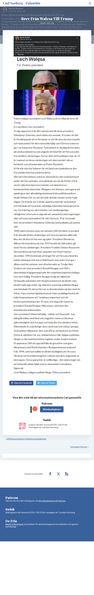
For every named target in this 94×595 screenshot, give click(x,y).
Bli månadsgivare (52, 409)
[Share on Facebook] (21, 383)
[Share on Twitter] (46, 383)
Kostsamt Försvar (78, 446)
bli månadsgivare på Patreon (52, 500)
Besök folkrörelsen (14, 524)
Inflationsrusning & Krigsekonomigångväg (26, 438)
